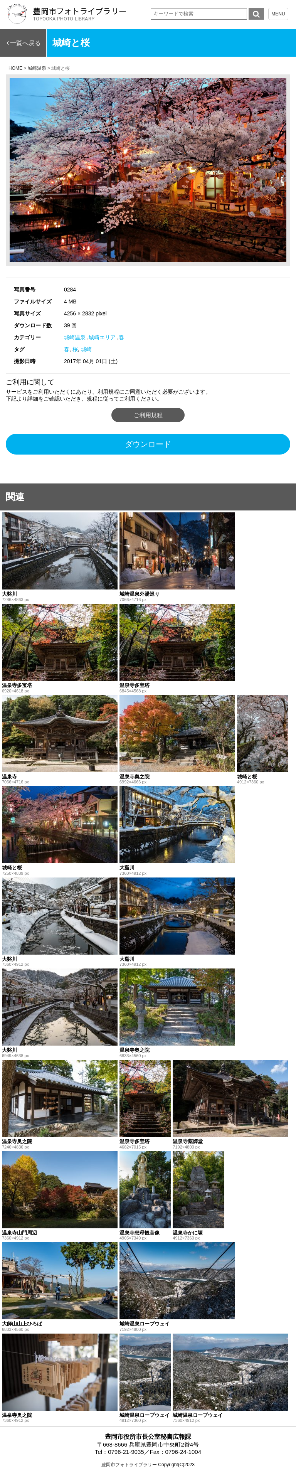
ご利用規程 (148, 415)
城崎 (86, 349)
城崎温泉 (75, 337)
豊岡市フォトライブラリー (129, 1464)
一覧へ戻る (25, 43)
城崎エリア (102, 337)
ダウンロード (148, 444)
